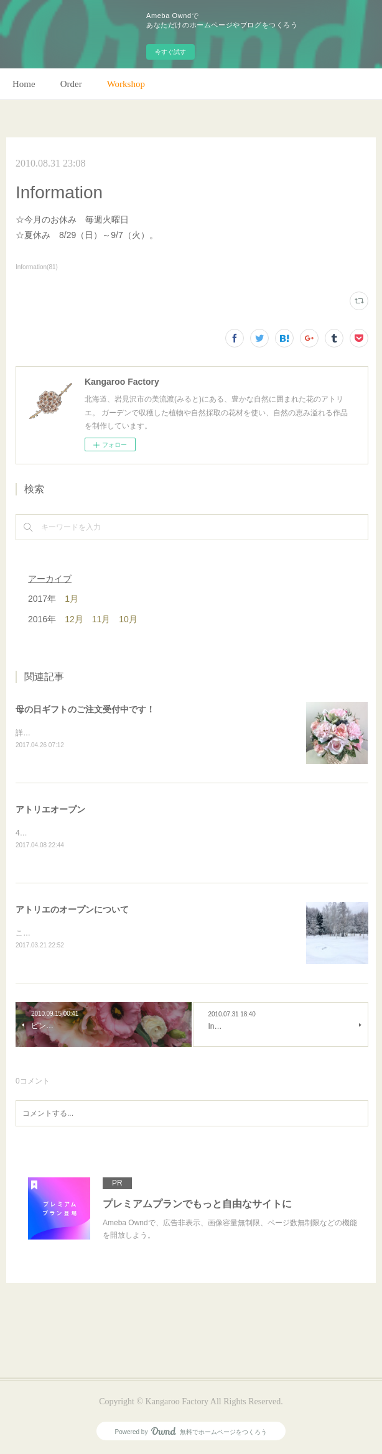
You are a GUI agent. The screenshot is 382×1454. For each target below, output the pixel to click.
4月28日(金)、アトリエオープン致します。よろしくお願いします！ (129, 833)
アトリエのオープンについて (72, 909)
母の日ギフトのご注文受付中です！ (85, 709)
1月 (71, 599)
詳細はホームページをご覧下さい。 (75, 733)
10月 (128, 619)
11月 (101, 619)
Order (71, 84)
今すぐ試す (170, 51)
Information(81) (37, 267)
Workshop (126, 84)
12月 (74, 619)
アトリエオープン (50, 809)
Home (23, 84)
